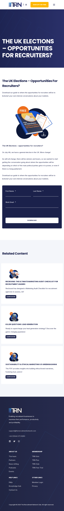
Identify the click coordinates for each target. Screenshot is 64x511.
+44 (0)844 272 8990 (17, 436)
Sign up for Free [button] (39, 5)
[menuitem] (20, 453)
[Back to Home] (15, 5)
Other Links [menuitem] (37, 478)
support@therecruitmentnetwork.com (22, 431)
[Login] (26, 4)
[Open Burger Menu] (54, 5)
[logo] (15, 410)
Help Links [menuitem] (13, 478)
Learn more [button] (10, 297)
